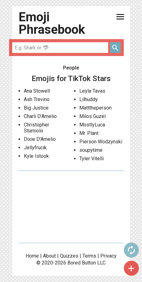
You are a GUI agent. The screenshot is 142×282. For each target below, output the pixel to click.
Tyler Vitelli (91, 159)
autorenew (131, 250)
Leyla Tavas (92, 91)
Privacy (108, 256)
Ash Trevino (37, 99)
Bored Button (81, 263)
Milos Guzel (92, 116)
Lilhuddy (88, 99)
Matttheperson (95, 108)
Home (32, 256)
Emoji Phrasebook (51, 23)
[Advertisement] (71, 207)
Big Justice (36, 108)
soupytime (91, 150)
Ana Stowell (37, 91)
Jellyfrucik (35, 148)
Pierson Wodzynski (100, 142)
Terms (89, 256)
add (131, 268)
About (49, 256)
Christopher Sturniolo (36, 128)
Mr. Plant (88, 133)
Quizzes (69, 256)
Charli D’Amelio (40, 116)
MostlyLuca (92, 125)
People (71, 68)
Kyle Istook (36, 156)
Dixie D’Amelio (40, 139)
